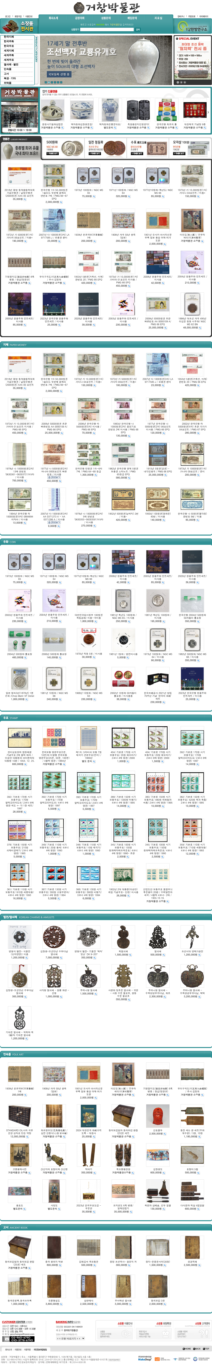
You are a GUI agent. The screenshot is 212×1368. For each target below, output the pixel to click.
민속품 (7, 69)
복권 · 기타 (10, 78)
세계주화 (9, 55)
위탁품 (7, 82)
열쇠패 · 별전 (11, 64)
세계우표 (9, 59)
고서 (6, 73)
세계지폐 (9, 50)
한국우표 (9, 46)
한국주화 (9, 41)
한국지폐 (9, 36)
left (40, 112)
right (208, 112)
